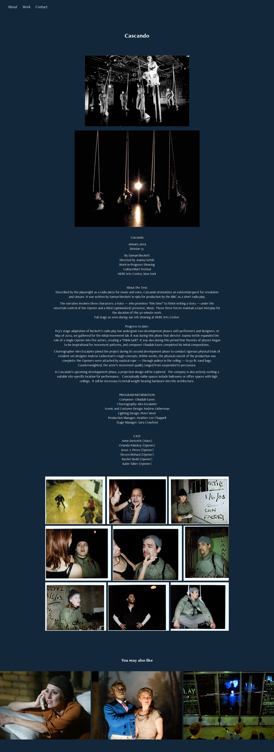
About (12, 6)
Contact (41, 6)
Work (26, 6)
